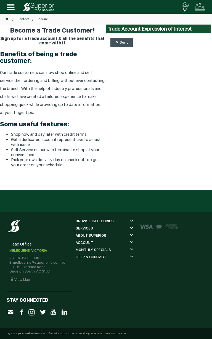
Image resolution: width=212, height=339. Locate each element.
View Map (22, 279)
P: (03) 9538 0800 (24, 258)
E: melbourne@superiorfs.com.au (37, 262)
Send (124, 42)
